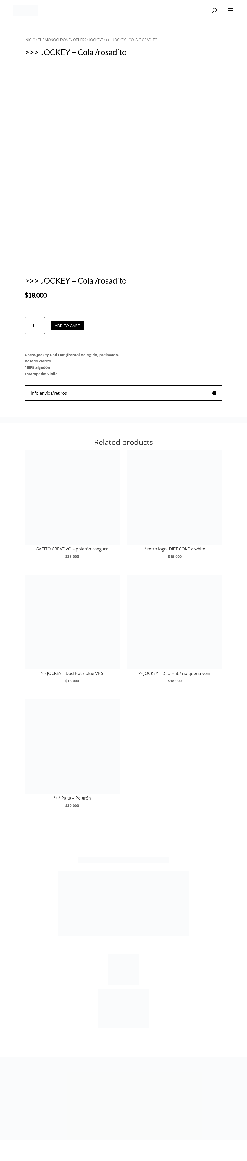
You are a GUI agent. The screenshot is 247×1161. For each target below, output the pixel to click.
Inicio (30, 40)
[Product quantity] (35, 325)
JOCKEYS (96, 40)
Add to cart (67, 325)
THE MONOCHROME (54, 40)
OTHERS (79, 40)
